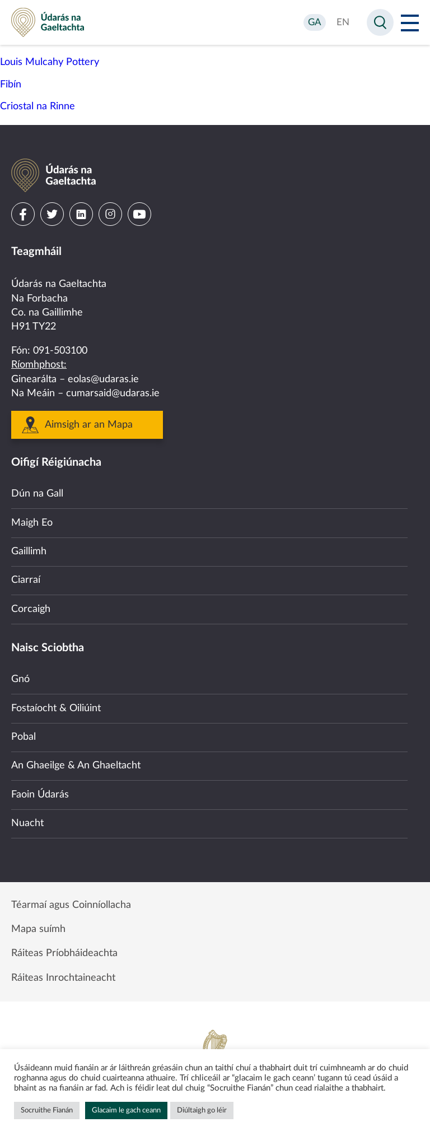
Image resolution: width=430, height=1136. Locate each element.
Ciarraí (25, 580)
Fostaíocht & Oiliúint (56, 708)
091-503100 (60, 351)
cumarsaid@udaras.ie (113, 393)
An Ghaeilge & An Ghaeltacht (76, 766)
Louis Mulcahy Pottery (49, 62)
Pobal (23, 737)
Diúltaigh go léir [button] (202, 1110)
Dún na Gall (37, 494)
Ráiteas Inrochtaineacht (63, 978)
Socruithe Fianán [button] (47, 1110)
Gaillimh (28, 551)
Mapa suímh (38, 929)
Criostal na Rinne (37, 106)
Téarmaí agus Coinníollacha (71, 905)
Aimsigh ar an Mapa (89, 425)
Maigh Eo (32, 523)
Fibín (10, 85)
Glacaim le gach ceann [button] (126, 1110)
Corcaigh (30, 609)
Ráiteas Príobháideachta (64, 953)
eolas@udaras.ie (103, 379)
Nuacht (27, 823)
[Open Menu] (410, 22)
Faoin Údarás (40, 795)
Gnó (20, 679)
